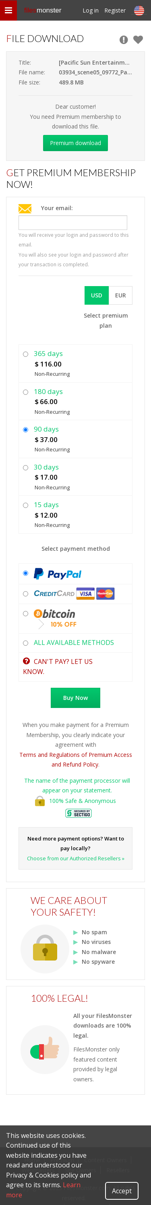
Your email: (57, 208)
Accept (122, 1190)
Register (115, 10)
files (42, 10)
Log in (91, 10)
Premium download (75, 143)
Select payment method (75, 548)
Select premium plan (106, 320)
